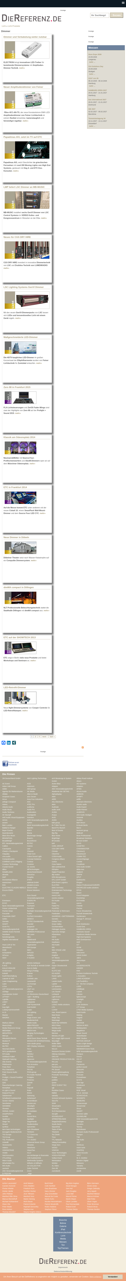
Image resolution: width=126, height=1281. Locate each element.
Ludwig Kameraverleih (11, 1010)
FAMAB (79, 906)
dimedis (5, 875)
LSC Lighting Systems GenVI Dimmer (24, 287)
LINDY (4, 1002)
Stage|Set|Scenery (59, 1122)
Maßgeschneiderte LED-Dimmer (21, 337)
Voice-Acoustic (82, 1153)
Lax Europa (31, 984)
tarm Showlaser (33, 1129)
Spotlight (30, 1119)
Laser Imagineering (9, 981)
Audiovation (31, 812)
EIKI (4, 885)
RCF (29, 1085)
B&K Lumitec (7, 825)
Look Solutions (82, 1004)
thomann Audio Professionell (88, 1132)
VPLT (79, 1155)
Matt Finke (91, 1199)
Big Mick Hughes (72, 1183)
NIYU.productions (9, 1051)
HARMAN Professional (36, 932)
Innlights (30, 955)
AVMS (54, 820)
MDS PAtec (56, 1025)
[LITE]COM (6, 1173)
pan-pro (55, 1064)
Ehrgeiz (79, 882)
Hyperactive (31, 945)
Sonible (5, 1116)
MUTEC (5, 1046)
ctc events (31, 867)
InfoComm (81, 953)
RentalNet (6, 1088)
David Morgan (71, 1186)
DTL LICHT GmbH (59, 880)
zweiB (79, 1171)
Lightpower (31, 999)
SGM (54, 1103)
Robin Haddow (50, 1207)
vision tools (81, 1148)
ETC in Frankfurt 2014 (15, 487)
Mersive (55, 1033)
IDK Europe (31, 947)
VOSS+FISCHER (58, 1155)
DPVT (79, 877)
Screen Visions (8, 1101)
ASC (29, 802)
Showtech (31, 1108)
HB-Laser (30, 934)
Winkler (55, 1163)
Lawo (4, 984)
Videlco (5, 1148)
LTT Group (81, 1007)
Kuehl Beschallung (9, 976)
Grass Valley (56, 924)
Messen (63, 1242)
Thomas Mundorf (8, 1212)
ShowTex (55, 1108)
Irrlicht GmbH (82, 955)
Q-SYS (79, 1080)
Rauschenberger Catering (12, 1085)
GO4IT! (5, 924)
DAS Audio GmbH (83, 867)
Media (63, 1239)
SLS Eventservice (58, 1111)
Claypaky (6, 854)
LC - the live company (85, 984)
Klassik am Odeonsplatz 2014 (19, 437)
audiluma (30, 807)
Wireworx (80, 1163)
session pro (31, 1103)
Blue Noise (56, 836)
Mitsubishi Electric (9, 1038)
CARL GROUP (57, 846)
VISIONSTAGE (8, 1150)
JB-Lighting (6, 963)
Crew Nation (56, 864)
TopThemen (62, 1248)
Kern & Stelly (32, 968)
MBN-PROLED (33, 1025)
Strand (4, 1124)
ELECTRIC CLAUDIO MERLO (14, 888)
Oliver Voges (92, 1201)
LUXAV (54, 1010)
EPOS (79, 890)
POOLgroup (31, 1072)
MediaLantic (56, 1028)
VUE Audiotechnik (34, 1158)
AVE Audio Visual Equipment (13, 817)
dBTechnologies (33, 869)
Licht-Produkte (14, 26)
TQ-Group (6, 1137)
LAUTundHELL (82, 981)
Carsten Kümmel (8, 1186)
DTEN (29, 880)
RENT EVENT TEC (59, 1085)
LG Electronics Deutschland (38, 994)
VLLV (29, 1153)
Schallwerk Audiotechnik (11, 1098)
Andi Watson (28, 1183)
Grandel (30, 924)
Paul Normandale (72, 1204)
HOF (78, 942)
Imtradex (80, 950)
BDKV (29, 830)
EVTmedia (81, 901)
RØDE (54, 1093)
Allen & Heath (32, 794)
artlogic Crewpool (9, 802)
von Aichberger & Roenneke (38, 1155)
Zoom (29, 1171)
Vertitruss (80, 1145)
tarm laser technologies (11, 1129)
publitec (55, 1080)
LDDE (79, 986)
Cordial (79, 862)
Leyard (79, 992)
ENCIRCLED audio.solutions (88, 888)
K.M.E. (5, 966)
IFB (53, 947)
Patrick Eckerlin (29, 1204)
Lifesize (79, 994)
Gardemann (81, 916)
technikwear (81, 1129)
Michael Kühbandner (10, 1201)
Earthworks (81, 880)
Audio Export (81, 807)
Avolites (80, 820)
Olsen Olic (6, 1204)
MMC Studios (82, 1038)
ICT (78, 945)
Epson (79, 893)
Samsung (30, 1096)
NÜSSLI (30, 1054)
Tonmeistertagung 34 (96, 118)
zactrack (5, 1168)
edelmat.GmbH (33, 882)
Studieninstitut (32, 1124)
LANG (54, 978)
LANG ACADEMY (83, 978)
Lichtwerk (55, 994)
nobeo (29, 1051)
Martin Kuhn (49, 1199)
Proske (5, 1080)
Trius (54, 1137)
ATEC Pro (31, 804)
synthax (5, 1127)
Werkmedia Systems (35, 1160)
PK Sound (56, 1069)
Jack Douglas (71, 1191)
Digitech (80, 872)
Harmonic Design (58, 932)
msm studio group (34, 1043)
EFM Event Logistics (60, 882)
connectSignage (83, 859)
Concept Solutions (34, 859)
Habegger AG (32, 929)
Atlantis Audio (7, 807)
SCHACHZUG (82, 1096)
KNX (78, 971)
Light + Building (33, 997)
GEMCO (30, 919)
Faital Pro (55, 906)
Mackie (5, 1015)
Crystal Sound (7, 867)
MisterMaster (82, 1036)
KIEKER (80, 968)
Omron (79, 1057)
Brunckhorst (31, 841)
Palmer (79, 1062)
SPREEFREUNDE (59, 1119)
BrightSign (56, 838)
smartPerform (7, 1114)
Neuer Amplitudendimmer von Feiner (23, 87)
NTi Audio (6, 1054)
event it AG (56, 895)
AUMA (54, 812)
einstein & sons (33, 885)
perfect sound (82, 1067)
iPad (63, 1229)
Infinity (54, 953)
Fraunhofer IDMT (9, 916)
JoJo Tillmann (29, 1194)
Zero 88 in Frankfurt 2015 (17, 387)
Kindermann (7, 971)
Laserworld (31, 981)
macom (30, 1015)
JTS (78, 963)
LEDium (30, 992)
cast (28, 849)
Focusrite (6, 913)
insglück (55, 955)
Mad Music (56, 1015)
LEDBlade (80, 989)
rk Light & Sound (8, 1090)
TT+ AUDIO (31, 1140)
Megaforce (81, 1031)
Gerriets (5, 921)
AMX (54, 797)
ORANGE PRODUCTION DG (63, 1059)
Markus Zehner (8, 1023)
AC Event (6, 784)
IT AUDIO (31, 958)
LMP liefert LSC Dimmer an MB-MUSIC (24, 187)
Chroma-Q (81, 851)
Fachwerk (31, 906)
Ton (63, 1245)
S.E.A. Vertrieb (82, 1093)
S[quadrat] (56, 1127)
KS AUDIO (56, 973)
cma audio (6, 856)
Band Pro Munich (58, 828)
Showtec (5, 1108)
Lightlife (5, 999)
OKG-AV (55, 1057)
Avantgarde (31, 815)
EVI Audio (55, 901)
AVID (54, 817)
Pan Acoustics (32, 1064)
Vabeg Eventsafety (59, 1142)
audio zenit (56, 810)
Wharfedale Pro (8, 1163)
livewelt (54, 1002)
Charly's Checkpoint (10, 851)
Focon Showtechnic (84, 911)
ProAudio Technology (60, 1075)
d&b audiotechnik (58, 867)
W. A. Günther (82, 1158)
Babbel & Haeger (9, 828)
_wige (29, 1173)
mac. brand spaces (59, 1012)
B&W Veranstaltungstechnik (38, 825)
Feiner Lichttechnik (9, 908)
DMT (4, 877)
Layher (54, 984)
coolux (54, 862)
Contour (30, 862)
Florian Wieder (8, 1188)
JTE (53, 963)
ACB (29, 784)
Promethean (81, 1077)
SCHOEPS (81, 1098)
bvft (53, 843)
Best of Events (57, 830)
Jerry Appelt (91, 1191)
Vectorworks (7, 1145)
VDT (78, 1142)
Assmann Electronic (84, 802)
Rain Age (80, 1083)
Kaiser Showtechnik (59, 966)
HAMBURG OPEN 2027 (97, 90)
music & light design (84, 1043)
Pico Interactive (8, 1069)
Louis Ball (69, 1194)
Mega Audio (56, 1031)
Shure (79, 1108)
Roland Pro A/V (8, 1093)
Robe (29, 1090)
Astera (4, 804)
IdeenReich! (7, 947)
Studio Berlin (57, 1124)
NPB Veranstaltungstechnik (87, 1051)
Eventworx (6, 901)
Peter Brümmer (93, 1204)
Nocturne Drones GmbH (61, 1051)
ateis (53, 804)
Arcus (4, 799)
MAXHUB (80, 1023)
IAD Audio (55, 945)
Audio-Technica (8, 812)
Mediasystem (82, 1028)
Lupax (29, 1010)
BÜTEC (30, 843)
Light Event (56, 997)
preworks (80, 1072)
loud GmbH (31, 1007)
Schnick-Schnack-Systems (62, 1098)
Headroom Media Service (86, 934)
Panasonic (81, 1064)
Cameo (30, 846)
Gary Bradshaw (51, 1188)
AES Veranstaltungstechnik (62, 789)
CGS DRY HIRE (58, 849)
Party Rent (6, 1067)
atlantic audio (82, 804)
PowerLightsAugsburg (60, 1072)
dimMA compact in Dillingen (19, 587)
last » (52, 737)
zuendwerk (56, 1171)
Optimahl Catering (9, 1059)
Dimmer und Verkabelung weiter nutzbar (25, 37)
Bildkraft (80, 833)
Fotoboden (56, 913)
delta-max (80, 869)
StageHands (32, 1122)
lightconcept (81, 997)
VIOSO (54, 1148)
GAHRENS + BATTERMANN (63, 916)
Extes (54, 903)
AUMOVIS (81, 812)
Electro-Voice (32, 888)
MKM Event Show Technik (37, 1038)
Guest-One (81, 927)
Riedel (79, 1088)
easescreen (6, 882)
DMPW (79, 875)
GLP (78, 921)
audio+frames (82, 810)
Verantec (30, 1145)
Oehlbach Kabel (8, 1057)
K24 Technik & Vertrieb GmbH (38, 966)
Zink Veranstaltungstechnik (12, 1171)
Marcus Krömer (93, 1196)
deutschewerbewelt (34, 872)
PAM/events (7, 1064)
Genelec (55, 919)
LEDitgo (5, 992)
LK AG (79, 1002)
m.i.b (4, 1012)
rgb (53, 1088)
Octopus (80, 1054)
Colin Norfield (50, 1186)
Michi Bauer (28, 1201)
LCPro (29, 986)
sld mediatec (32, 1111)
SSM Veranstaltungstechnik (87, 1119)
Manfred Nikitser (93, 1194)
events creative (57, 898)
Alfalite (5, 794)
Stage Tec (6, 1122)
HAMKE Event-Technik (11, 932)
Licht (4, 26)
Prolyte (54, 1077)
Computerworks (8, 859)
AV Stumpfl (6, 815)
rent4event (81, 1085)
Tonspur (80, 1134)
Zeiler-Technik (32, 1168)
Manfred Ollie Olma (9, 1196)
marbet (79, 1020)
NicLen (54, 1049)
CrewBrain (81, 864)
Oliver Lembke (71, 1201)
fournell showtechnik (84, 913)
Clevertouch (81, 854)
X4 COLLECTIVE (34, 1166)
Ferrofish (30, 908)
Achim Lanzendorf (9, 1183)
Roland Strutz (92, 1207)
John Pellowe (7, 1194)
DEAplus (55, 869)
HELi (29, 937)
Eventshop (81, 898)
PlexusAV (80, 1069)
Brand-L (30, 838)
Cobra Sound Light (34, 856)
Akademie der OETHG (60, 791)
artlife (79, 799)
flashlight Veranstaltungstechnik (39, 911)
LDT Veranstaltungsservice (12, 989)
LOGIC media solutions (61, 1004)
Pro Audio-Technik (34, 1075)
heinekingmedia (8, 937)
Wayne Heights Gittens (32, 1212)
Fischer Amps (7, 911)
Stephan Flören (51, 1209)
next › (44, 737)
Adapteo (80, 786)
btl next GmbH (82, 841)
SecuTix (55, 1101)
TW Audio (80, 1140)
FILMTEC (55, 908)
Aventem (30, 817)
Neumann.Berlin (8, 1049)
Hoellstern (56, 942)
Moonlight (55, 1041)
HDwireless (56, 934)
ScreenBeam (32, 1101)
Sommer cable (82, 1114)
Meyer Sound (82, 1033)
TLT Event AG (32, 1134)
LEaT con (31, 989)
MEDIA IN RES (82, 1025)
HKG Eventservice (84, 939)
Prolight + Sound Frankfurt (12, 1077)
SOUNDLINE (82, 1116)
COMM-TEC (81, 856)
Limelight (80, 999)
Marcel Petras (71, 1196)
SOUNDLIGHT (57, 1116)
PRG (4, 1075)
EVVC (4, 903)
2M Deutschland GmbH (11, 778)
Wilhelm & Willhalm (34, 1163)
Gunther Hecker (30, 1191)
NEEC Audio (56, 1046)
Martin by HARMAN (59, 1023)
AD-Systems (81, 784)
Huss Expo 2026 (94, 54)
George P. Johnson (84, 919)
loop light (5, 1007)
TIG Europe (6, 1134)
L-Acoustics (81, 976)
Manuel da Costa (51, 1196)
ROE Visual (81, 1090)
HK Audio (55, 939)
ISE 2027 (91, 109)
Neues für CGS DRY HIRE (17, 237)
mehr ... (92, 62)
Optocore (30, 1059)
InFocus (5, 955)
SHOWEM (6, 1106)
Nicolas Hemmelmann (53, 1201)
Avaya (54, 815)
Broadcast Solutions (84, 838)
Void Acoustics (8, 1155)
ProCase (80, 1075)
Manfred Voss (29, 1196)
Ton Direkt (56, 1134)
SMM (29, 1114)
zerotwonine (81, 1168)
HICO (54, 937)
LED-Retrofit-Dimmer (15, 687)
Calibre (5, 846)
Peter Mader (7, 1207)
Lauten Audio (57, 981)
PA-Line (55, 1062)
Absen (79, 781)
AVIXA (4, 820)
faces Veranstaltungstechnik (13, 906)
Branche (63, 1220)
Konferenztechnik (63, 1232)
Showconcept (82, 1103)
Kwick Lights (56, 976)
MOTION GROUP (83, 1041)
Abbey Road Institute (85, 778)
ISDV (4, 958)
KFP (53, 968)
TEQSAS (55, 1132)
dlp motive (56, 875)
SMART (80, 1111)
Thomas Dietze (72, 1209)
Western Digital (82, 1160)
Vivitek (4, 1153)
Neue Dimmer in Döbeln (16, 537)
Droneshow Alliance (10, 880)
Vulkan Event (57, 1158)
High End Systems (84, 937)
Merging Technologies (35, 1033)
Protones (30, 1080)
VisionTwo (31, 1150)
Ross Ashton (7, 1209)
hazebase (6, 934)
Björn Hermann (93, 1183)
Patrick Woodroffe (51, 1204)
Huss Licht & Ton (8, 945)
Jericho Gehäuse (33, 963)
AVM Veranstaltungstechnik (37, 820)
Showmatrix (56, 1106)
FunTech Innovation (34, 916)
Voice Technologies (59, 1153)
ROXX (29, 1093)
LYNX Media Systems (85, 1010)
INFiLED (30, 953)
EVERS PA (31, 901)
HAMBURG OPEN (84, 929)
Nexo (29, 1049)
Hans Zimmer (50, 1191)
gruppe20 (30, 927)
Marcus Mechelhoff (9, 1199)
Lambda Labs (32, 978)
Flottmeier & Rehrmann (61, 911)
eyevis (79, 903)
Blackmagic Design (34, 836)
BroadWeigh (7, 841)
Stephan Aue (28, 1209)
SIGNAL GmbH (8, 1111)
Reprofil (30, 1088)
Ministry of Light (58, 1036)
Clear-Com (31, 854)
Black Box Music (8, 836)
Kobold (5, 973)
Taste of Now (57, 1129)
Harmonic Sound (83, 932)
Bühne (63, 1223)
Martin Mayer (71, 1199)
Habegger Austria (58, 929)
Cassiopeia (6, 849)
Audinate (55, 807)
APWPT (80, 797)
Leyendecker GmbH (10, 994)
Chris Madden (29, 1186)
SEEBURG (81, 1101)
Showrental (81, 1106)
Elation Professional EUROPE (88, 885)
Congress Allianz (58, 859)
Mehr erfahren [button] (95, 1277)
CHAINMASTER (83, 849)
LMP (4, 1004)
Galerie (63, 1226)
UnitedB (5, 1142)
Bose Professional (84, 836)
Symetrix (80, 1124)
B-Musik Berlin (82, 825)
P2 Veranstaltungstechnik (37, 1062)
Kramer (30, 973)
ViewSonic (31, 1148)
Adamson (30, 786)
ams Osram (31, 797)
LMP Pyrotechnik (33, 1004)
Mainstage (56, 1020)
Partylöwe (31, 1067)
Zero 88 (55, 1168)
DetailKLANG (7, 872)
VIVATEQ (80, 1150)
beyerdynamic (7, 833)
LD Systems (56, 986)
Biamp (29, 833)
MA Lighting (31, 1012)
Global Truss (57, 921)
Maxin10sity (7, 1025)
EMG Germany (57, 888)
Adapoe (55, 786)
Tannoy (79, 1127)
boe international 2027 (97, 100)
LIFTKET (5, 997)
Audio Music (7, 810)
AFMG (79, 789)
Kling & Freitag (33, 971)
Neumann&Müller (83, 1046)
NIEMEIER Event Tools (85, 1049)
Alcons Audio (82, 791)
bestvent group (82, 830)
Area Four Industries (35, 799)
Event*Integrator (83, 895)
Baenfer (30, 828)
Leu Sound (56, 992)
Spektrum (6, 1119)
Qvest (54, 1083)
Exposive (30, 903)
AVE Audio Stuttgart (84, 815)
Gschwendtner (57, 927)
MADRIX (5, 1018)
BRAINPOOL (7, 838)
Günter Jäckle (7, 1191)
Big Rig (54, 833)
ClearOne (55, 854)
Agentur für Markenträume (12, 791)
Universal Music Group (36, 1142)
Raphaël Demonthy (31, 1207)
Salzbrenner (7, 1096)
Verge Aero (56, 1145)
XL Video (55, 1166)
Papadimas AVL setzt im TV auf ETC (23, 137)
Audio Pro (31, 810)
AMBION (80, 794)
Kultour (30, 976)
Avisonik (80, 817)
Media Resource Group (11, 1028)
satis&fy (55, 1096)
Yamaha (80, 1166)
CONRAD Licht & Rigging (12, 862)
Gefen (4, 919)
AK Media (31, 791)
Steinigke (80, 1122)
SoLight (55, 1114)
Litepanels (31, 1002)
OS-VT (79, 1059)
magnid (79, 1018)
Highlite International (10, 939)
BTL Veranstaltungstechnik (12, 843)
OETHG (30, 1057)
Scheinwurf (31, 1098)
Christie (55, 851)
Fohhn (29, 913)
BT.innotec (56, 841)
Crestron (30, 864)
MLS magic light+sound (61, 1038)
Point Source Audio (9, 1072)
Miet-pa (5, 1036)
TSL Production (8, 1140)
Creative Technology (10, 864)
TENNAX (30, 1132)
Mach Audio (81, 1012)
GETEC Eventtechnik (35, 921)
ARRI (54, 799)
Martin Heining (29, 1199)
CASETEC (81, 846)
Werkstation (56, 1160)
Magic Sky (56, 1018)
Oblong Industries (58, 1054)
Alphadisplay (57, 794)
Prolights (30, 1077)
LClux (4, 986)
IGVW (79, 947)
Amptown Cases (8, 797)
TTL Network (57, 1140)
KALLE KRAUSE (8, 968)
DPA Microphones (59, 877)
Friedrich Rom (29, 1188)
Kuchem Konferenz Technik (87, 973)
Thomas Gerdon (93, 1209)
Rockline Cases (58, 1090)
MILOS (30, 1036)
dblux (4, 869)
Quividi (29, 1083)
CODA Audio (57, 856)
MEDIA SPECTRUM (35, 1028)
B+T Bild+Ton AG (58, 825)
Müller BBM (56, 1043)
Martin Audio (32, 1023)
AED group (31, 789)
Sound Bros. (32, 1116)
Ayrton (29, 823)
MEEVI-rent (31, 1031)
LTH (53, 1007)
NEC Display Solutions (36, 1046)
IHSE (4, 950)
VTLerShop (6, 1158)
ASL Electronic (57, 802)
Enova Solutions (33, 890)
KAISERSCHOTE (83, 966)
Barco (79, 828)
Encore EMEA (7, 890)
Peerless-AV (56, 1067)
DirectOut (30, 875)
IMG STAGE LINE (59, 950)
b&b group (56, 823)
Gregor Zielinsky (93, 1188)
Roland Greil (71, 1207)
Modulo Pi (6, 1041)
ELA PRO (55, 885)
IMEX (29, 950)
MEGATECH (7, 1033)
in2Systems (6, 953)
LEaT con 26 (93, 78)
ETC (4, 895)
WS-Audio (6, 1166)
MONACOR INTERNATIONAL (38, 1041)
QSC (4, 1083)
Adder (4, 789)
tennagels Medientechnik (12, 1132)
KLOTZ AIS (56, 971)
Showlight (31, 1106)
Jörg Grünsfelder (51, 1194)
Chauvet (30, 851)
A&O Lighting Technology (37, 778)
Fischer (79, 908)
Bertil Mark (49, 1183)
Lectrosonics (57, 989)
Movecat (5, 1043)
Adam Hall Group (9, 786)
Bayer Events (7, 830)
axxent (4, 823)
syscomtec (31, 1127)
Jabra (79, 958)
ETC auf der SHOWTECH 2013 (20, 637)
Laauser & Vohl (8, 978)
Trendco (30, 1137)
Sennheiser (6, 1103)
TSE (78, 1137)
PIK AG (30, 1069)
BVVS (79, 843)
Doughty (30, 877)
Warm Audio (7, 1160)
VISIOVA (55, 1150)
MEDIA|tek (6, 1031)
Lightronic (55, 999)
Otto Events (6, 1062)
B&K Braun (81, 823)
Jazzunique (81, 960)
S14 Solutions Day (95, 66)
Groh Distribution (83, 924)
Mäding (79, 1015)
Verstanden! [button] (113, 1277)
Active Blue (56, 784)
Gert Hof (69, 1188)
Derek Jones (92, 1186)
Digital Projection (58, 872)
